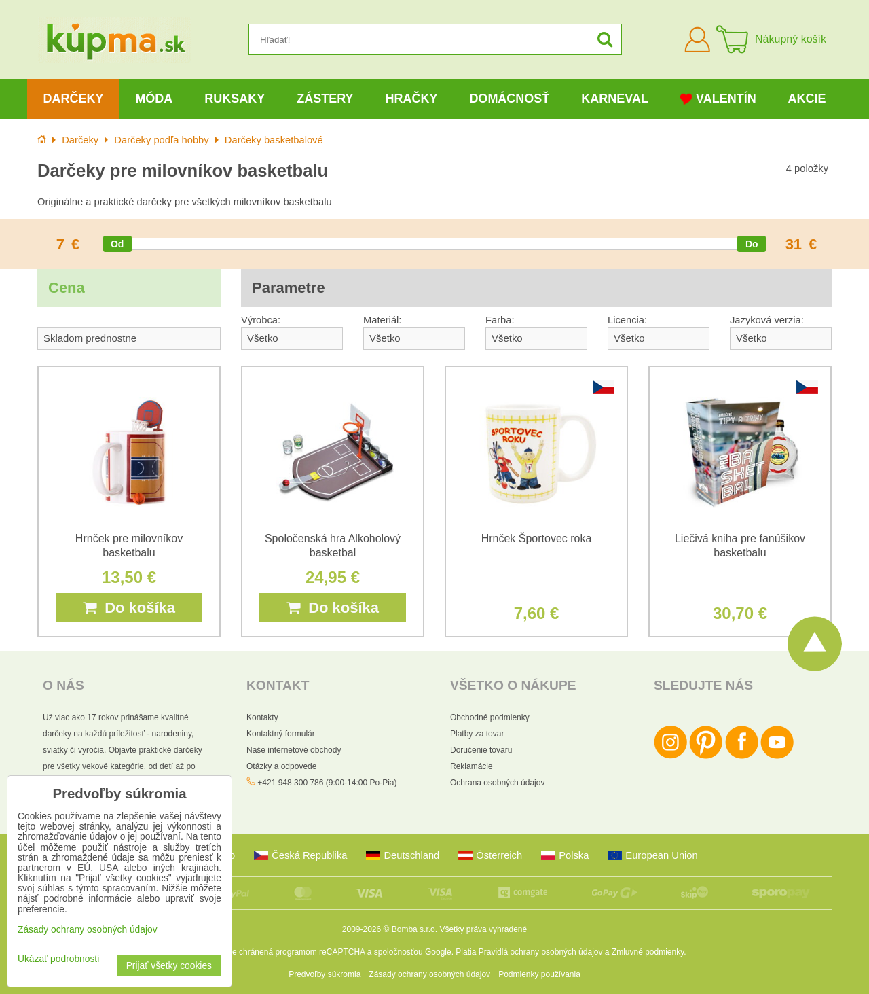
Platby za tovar (477, 734)
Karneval (614, 98)
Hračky (411, 98)
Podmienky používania (539, 974)
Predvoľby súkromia (324, 974)
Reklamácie (471, 766)
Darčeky (73, 98)
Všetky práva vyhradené (483, 929)
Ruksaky (234, 98)
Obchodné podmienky (490, 717)
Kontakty (262, 717)
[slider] (117, 244)
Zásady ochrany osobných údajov (429, 974)
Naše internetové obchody (293, 750)
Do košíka (129, 607)
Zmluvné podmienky (648, 952)
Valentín (718, 99)
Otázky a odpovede (281, 766)
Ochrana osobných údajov (497, 782)
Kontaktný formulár (280, 734)
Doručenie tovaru (481, 750)
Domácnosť (509, 98)
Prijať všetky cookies (169, 966)
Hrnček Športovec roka (536, 538)
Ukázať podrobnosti (58, 959)
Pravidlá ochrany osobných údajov (541, 952)
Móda (153, 98)
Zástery (325, 98)
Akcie (807, 98)
